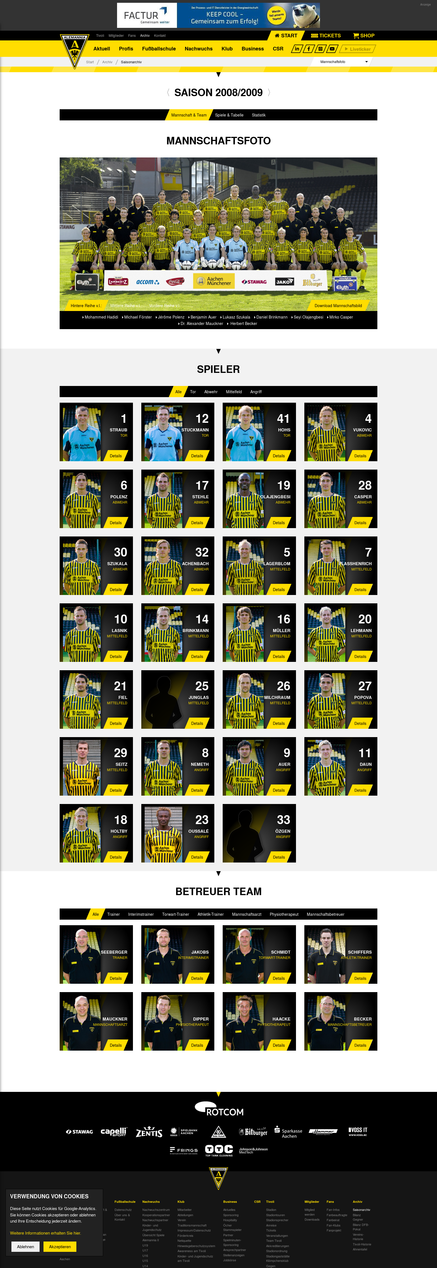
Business (253, 48)
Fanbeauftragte (337, 1215)
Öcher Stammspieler (232, 1227)
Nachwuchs (199, 48)
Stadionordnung (276, 1251)
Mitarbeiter (185, 1210)
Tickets (271, 1230)
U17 (145, 1250)
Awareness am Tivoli (192, 1251)
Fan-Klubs (334, 1225)
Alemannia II (150, 1240)
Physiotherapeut (284, 914)
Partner (228, 1235)
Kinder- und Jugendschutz (152, 1227)
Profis (126, 48)
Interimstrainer (141, 914)
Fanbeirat (333, 1220)
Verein (182, 1220)
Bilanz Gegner (358, 1217)
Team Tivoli (273, 1240)
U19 (145, 1245)
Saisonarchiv (361, 1210)
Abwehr (211, 392)
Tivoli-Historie (362, 1244)
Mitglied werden (310, 1212)
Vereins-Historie (358, 1237)
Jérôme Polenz (171, 317)
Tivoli (100, 35)
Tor (193, 392)
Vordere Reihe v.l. (164, 306)
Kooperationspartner (156, 1215)
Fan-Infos (333, 1210)
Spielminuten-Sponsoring (232, 1242)
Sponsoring (231, 1215)
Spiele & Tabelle (229, 115)
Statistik (259, 115)
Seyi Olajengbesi (308, 317)
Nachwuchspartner (155, 1220)
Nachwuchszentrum (156, 1210)
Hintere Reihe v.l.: (86, 306)
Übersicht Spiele (153, 1235)
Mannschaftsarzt (246, 914)
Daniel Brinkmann (272, 317)
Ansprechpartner (234, 1250)
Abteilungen (185, 1215)
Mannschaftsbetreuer (325, 914)
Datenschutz (123, 1210)
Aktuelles (229, 1210)
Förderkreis (185, 1235)
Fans (132, 35)
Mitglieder (116, 35)
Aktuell (101, 48)
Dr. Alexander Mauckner (202, 323)
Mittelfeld (234, 392)
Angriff (256, 392)
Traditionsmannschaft (192, 1225)
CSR (278, 48)
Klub (227, 48)
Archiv (145, 35)
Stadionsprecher (277, 1220)
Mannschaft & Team (189, 115)
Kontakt (160, 35)
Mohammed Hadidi (101, 317)
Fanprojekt (334, 1230)
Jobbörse (229, 1260)
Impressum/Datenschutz (194, 1230)
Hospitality (230, 1220)
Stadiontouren (275, 1215)
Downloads (312, 1219)
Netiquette (184, 1240)
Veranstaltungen (277, 1235)
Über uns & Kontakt (122, 1217)
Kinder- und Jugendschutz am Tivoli (195, 1258)
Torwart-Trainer (175, 914)
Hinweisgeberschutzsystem (196, 1246)
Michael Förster (138, 317)
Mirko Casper (341, 317)
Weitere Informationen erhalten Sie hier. (45, 1238)
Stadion (271, 1210)
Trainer (113, 914)
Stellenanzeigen (233, 1255)
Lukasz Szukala (236, 317)
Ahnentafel (360, 1249)
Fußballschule (159, 48)
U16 (145, 1256)
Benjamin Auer (204, 317)
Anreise (271, 1225)
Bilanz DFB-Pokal (361, 1227)
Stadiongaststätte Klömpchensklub (278, 1258)
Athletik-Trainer (211, 914)
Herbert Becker (243, 323)
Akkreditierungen (277, 1246)
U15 (145, 1261)
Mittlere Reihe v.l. (125, 306)
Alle (178, 392)
